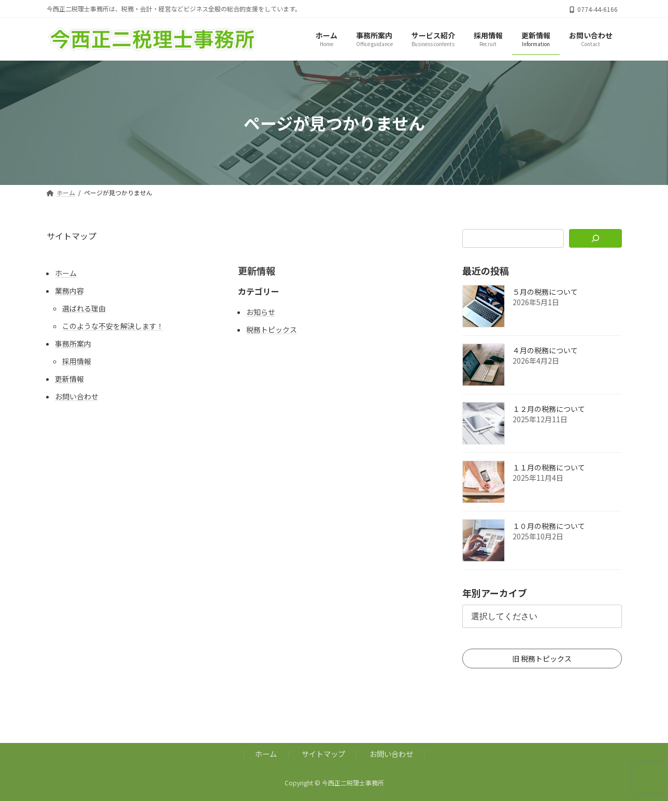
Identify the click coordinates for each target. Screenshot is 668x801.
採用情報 (76, 361)
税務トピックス (271, 329)
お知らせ (260, 312)
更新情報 (69, 379)
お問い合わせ (76, 396)
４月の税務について (545, 351)
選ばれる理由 (84, 308)
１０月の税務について (549, 526)
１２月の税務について (549, 409)
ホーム (66, 273)
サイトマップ (323, 753)
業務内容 (69, 290)
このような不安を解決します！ (113, 326)
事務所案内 (73, 343)
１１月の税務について (549, 468)
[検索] (595, 238)
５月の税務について (545, 292)
